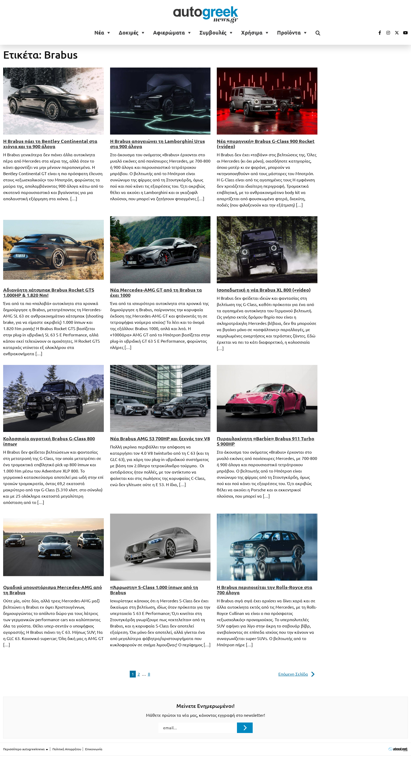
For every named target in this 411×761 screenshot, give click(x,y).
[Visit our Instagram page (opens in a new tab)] (386, 32)
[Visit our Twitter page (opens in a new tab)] (395, 32)
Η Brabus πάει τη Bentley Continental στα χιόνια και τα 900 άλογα (50, 143)
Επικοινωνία (93, 749)
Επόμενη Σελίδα (293, 674)
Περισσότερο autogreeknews (25, 749)
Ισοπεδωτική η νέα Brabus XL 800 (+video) (264, 289)
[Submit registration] (245, 728)
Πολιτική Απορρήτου (66, 749)
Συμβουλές (212, 32)
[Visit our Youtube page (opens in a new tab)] (404, 32)
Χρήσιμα (251, 32)
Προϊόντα (289, 32)
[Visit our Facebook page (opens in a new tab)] (377, 32)
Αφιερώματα (169, 32)
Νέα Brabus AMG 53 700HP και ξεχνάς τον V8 (160, 438)
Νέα (99, 32)
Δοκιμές (128, 32)
